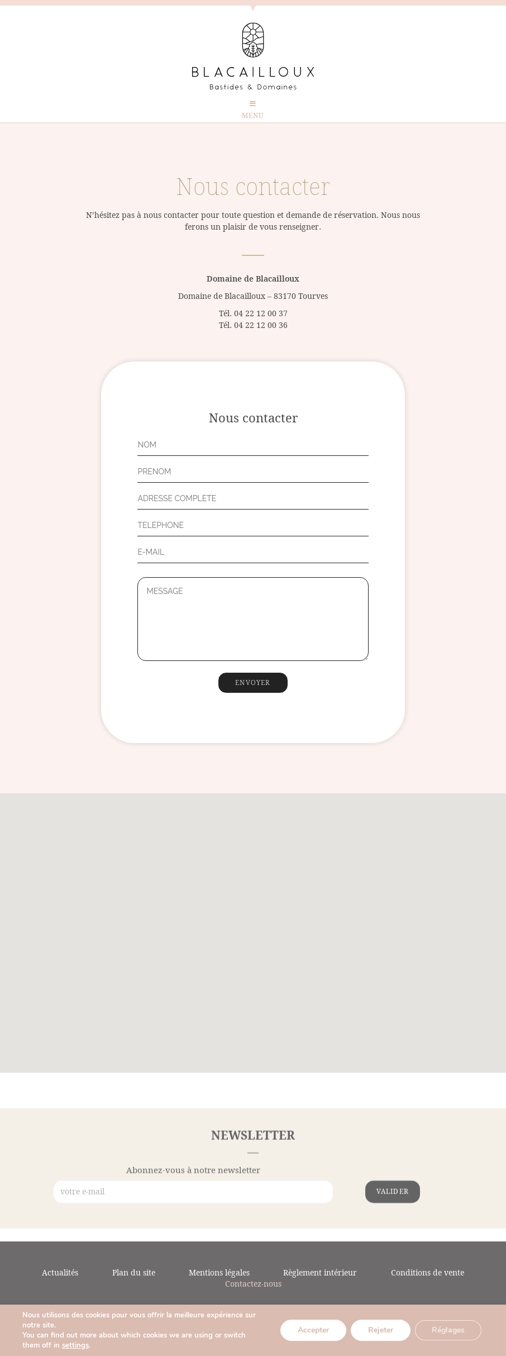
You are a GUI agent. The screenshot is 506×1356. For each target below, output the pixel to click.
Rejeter (380, 1330)
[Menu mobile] (253, 111)
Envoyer (252, 682)
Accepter (313, 1330)
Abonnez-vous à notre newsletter (193, 1204)
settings (75, 1345)
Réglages (448, 1330)
